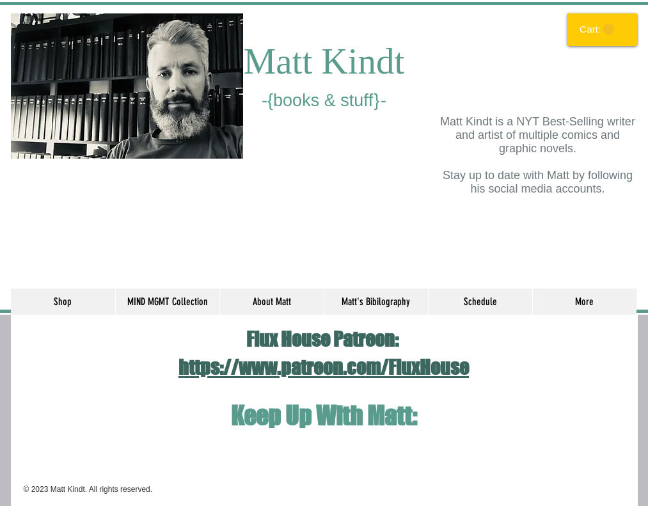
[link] (597, 29)
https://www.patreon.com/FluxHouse (323, 367)
